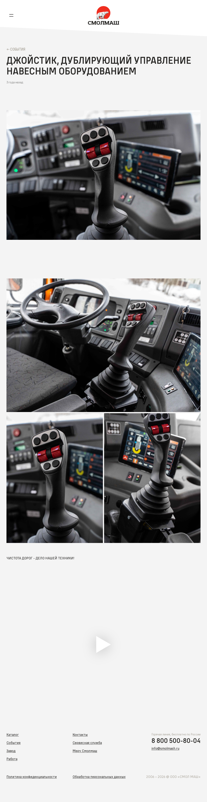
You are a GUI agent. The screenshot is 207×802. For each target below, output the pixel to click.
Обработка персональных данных (99, 776)
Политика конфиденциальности (31, 776)
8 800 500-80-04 (176, 740)
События (13, 742)
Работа (11, 758)
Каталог (12, 734)
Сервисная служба (87, 742)
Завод (11, 750)
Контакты (80, 734)
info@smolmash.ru (165, 748)
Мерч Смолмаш (85, 750)
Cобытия (17, 49)
